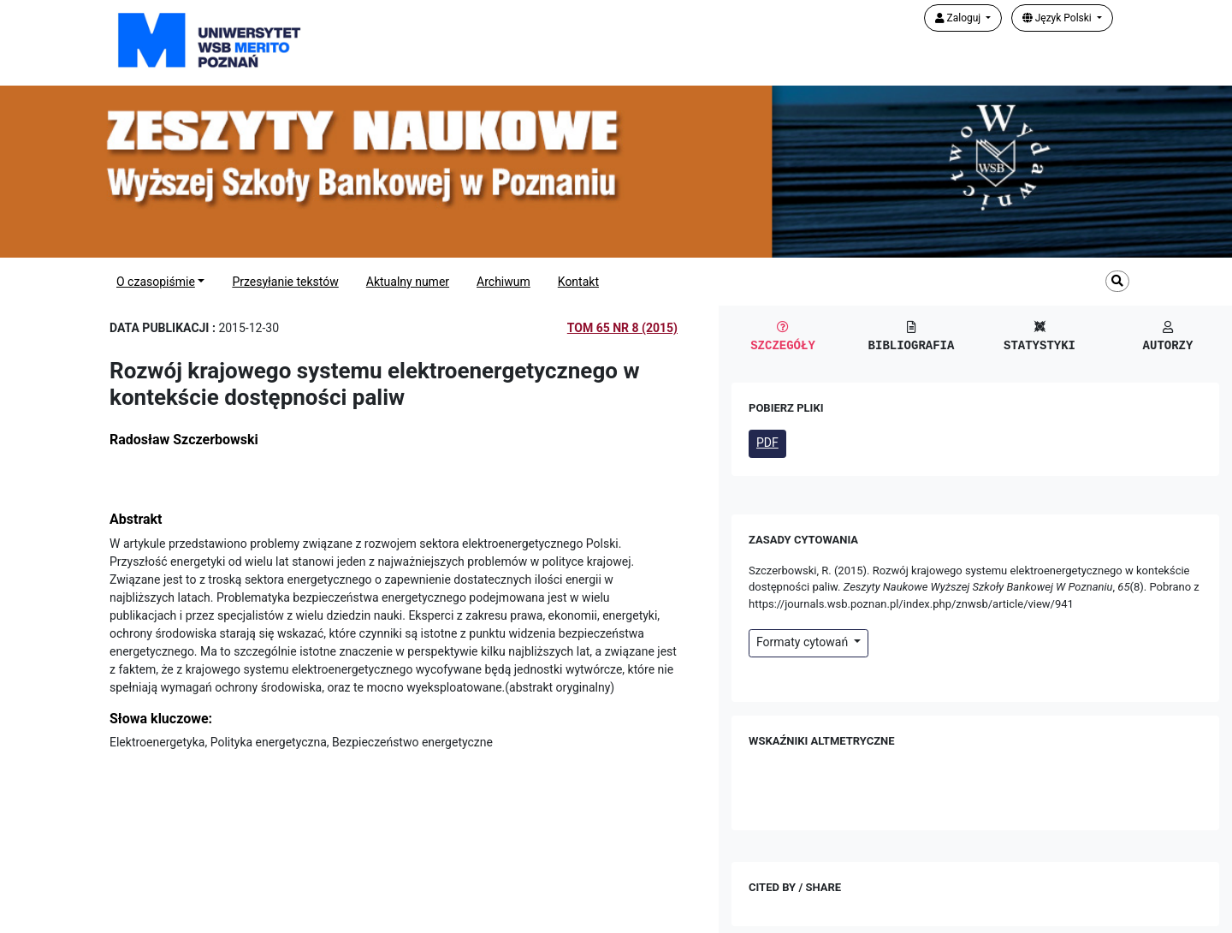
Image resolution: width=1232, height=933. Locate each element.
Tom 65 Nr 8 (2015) (622, 328)
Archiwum (503, 281)
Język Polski (1058, 18)
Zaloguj (959, 18)
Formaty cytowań (803, 642)
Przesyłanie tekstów (285, 281)
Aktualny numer (407, 281)
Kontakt (578, 281)
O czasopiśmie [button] (155, 281)
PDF (767, 442)
